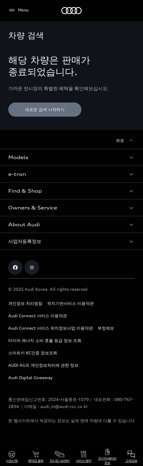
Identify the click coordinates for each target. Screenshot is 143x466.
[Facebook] (15, 267)
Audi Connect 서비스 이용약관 (37, 315)
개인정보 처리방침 (25, 303)
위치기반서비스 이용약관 (70, 303)
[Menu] (18, 10)
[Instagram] (32, 267)
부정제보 (106, 328)
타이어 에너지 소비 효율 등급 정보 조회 (44, 340)
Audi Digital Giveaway (30, 377)
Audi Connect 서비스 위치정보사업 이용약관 (50, 328)
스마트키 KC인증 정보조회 (32, 352)
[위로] (125, 140)
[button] (71, 157)
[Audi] (71, 10)
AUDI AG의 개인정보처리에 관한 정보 (43, 365)
